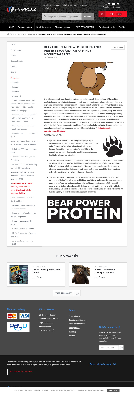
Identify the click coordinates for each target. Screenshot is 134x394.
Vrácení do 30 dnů (46, 330)
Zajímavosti (16, 96)
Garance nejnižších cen (48, 319)
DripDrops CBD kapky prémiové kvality (24, 151)
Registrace (117, 7)
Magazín (53, 8)
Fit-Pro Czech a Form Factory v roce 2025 (23, 235)
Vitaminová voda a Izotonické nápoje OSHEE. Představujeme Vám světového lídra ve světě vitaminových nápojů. (23, 105)
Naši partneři (74, 328)
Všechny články (65, 293)
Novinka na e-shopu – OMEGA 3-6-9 (24, 135)
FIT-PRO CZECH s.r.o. (21, 372)
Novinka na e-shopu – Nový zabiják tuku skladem (23, 127)
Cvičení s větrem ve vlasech (23, 228)
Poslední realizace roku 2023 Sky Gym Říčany (23, 199)
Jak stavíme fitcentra (77, 320)
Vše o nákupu (53, 5)
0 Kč (116, 14)
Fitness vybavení (63, 27)
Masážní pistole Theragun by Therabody (23, 158)
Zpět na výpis (118, 47)
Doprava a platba (46, 323)
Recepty (15, 87)
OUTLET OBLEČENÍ (85, 27)
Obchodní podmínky (47, 315)
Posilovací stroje (107, 27)
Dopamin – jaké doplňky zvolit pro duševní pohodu (23, 215)
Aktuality (15, 82)
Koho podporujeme (77, 324)
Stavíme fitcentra (73, 5)
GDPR (44, 5)
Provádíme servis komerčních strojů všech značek (23, 207)
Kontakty (72, 332)
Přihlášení (106, 7)
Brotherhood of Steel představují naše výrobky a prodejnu (24, 166)
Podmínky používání (66, 390)
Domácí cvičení (25, 27)
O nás (63, 5)
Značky (122, 27)
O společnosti (74, 316)
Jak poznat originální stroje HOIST (22, 242)
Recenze (15, 91)
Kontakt (45, 8)
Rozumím (113, 390)
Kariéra (85, 5)
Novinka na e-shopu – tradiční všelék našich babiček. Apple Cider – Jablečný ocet (23, 118)
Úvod (12, 34)
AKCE (11, 27)
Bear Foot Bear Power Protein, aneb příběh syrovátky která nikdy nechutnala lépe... (21, 188)
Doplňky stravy (43, 27)
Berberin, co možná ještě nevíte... (21, 222)
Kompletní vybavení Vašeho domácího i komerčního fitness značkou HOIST (22, 175)
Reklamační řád (45, 327)
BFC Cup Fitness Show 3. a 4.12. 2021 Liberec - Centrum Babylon (24, 143)
